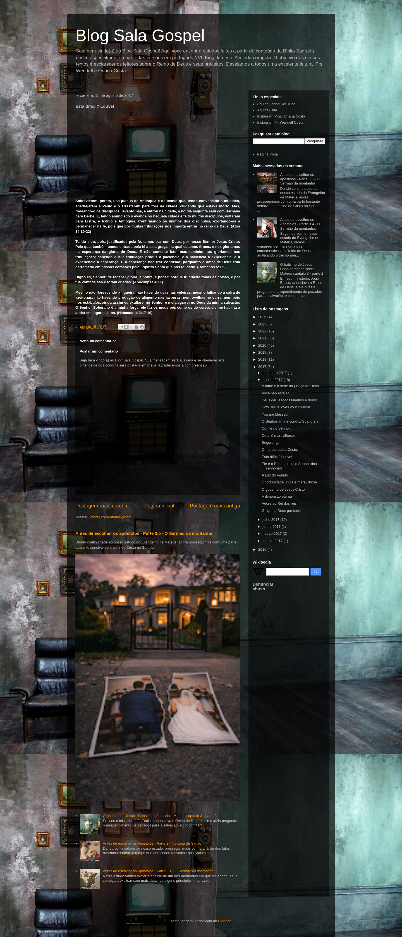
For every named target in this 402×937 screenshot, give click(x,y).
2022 (262, 331)
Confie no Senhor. (276, 428)
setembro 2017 (275, 373)
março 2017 (273, 533)
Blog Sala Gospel (140, 35)
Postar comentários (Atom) (111, 517)
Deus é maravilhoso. (278, 435)
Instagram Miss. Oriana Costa (281, 116)
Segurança (270, 442)
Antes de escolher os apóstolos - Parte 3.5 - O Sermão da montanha (143, 533)
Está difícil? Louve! (277, 457)
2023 (262, 324)
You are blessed (275, 414)
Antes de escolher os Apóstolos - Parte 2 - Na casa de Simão (152, 843)
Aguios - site (267, 110)
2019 (262, 352)
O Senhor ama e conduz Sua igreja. (290, 421)
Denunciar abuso (263, 586)
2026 (262, 317)
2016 (262, 549)
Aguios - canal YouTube (276, 104)
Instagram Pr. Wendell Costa (280, 122)
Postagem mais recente (102, 506)
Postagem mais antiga (215, 506)
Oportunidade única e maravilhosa (289, 482)
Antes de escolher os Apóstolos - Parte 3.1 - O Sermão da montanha (158, 871)
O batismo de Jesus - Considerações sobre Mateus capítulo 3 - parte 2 (160, 816)
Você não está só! (276, 393)
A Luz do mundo (275, 475)
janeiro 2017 (273, 541)
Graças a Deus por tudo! (281, 511)
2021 (262, 338)
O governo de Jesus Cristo (283, 489)
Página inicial (159, 506)
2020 (262, 345)
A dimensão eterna (277, 496)
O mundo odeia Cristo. (280, 449)
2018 (262, 359)
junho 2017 (272, 526)
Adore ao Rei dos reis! (280, 503)
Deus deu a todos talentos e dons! (289, 400)
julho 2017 (272, 519)
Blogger (224, 921)
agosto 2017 (273, 380)
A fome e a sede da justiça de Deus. (291, 386)
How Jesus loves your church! (286, 407)
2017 (262, 367)
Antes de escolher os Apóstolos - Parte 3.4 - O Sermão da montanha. (300, 223)
